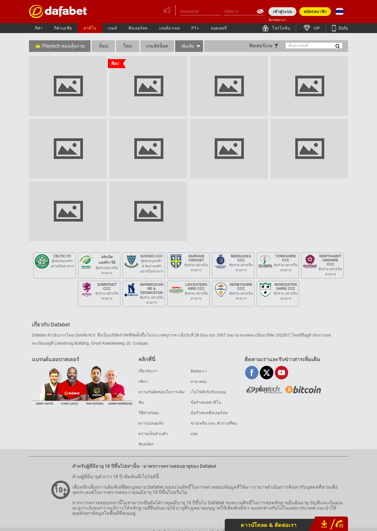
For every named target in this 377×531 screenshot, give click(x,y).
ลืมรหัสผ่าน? (277, 20)
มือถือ (342, 28)
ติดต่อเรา (199, 371)
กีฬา (38, 28)
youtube (281, 372)
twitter (266, 372)
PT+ (195, 28)
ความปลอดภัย (150, 423)
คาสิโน (90, 28)
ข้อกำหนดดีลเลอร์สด (209, 412)
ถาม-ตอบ (199, 381)
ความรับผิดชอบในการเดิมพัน (161, 397)
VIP (316, 28)
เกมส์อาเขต (169, 28)
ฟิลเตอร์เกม (261, 45)
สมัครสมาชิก (315, 11)
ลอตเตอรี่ (219, 28)
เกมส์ (112, 28)
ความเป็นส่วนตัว (153, 433)
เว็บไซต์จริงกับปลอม (208, 392)
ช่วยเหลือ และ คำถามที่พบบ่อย (214, 428)
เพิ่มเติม (187, 46)
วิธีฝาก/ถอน (148, 412)
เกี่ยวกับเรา (148, 371)
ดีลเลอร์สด (138, 28)
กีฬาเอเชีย (63, 28)
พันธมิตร (146, 444)
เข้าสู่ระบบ (282, 11)
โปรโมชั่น (280, 28)
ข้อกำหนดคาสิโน (206, 402)
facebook (252, 372)
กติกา (143, 381)
